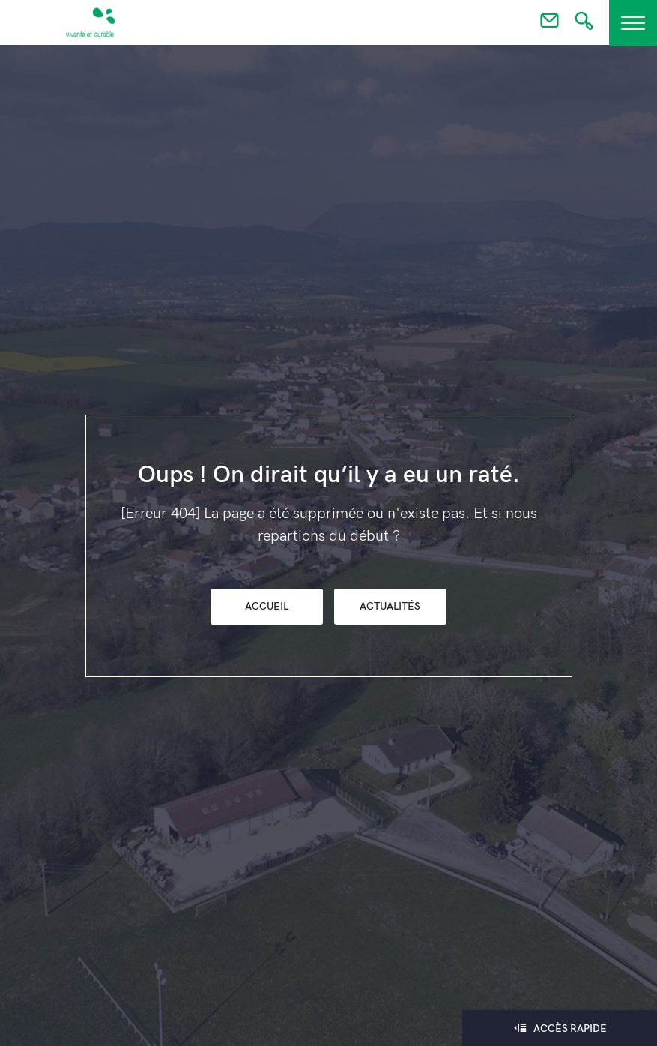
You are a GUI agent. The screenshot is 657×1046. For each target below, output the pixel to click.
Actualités (390, 606)
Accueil (266, 606)
